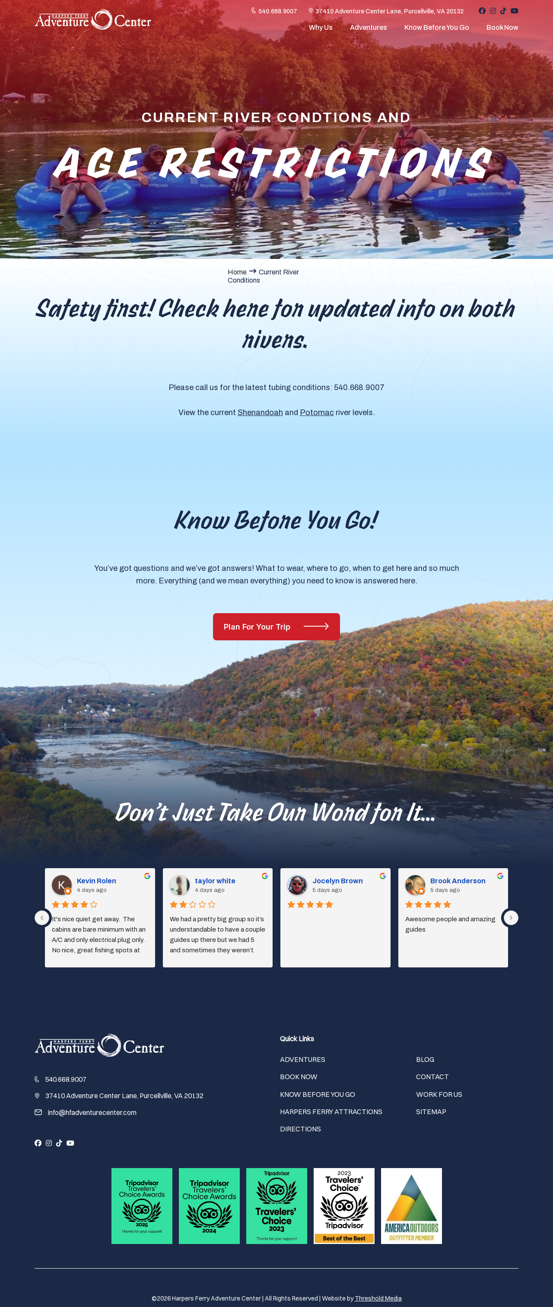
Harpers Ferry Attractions (331, 1111)
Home (237, 272)
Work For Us (439, 1094)
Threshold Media (378, 1298)
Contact (432, 1076)
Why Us (321, 29)
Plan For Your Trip (258, 626)
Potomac (317, 412)
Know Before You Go (436, 29)
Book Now (502, 29)
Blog (425, 1059)
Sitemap (431, 1111)
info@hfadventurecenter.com (92, 1112)
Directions (300, 1128)
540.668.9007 (277, 13)
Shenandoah (260, 412)
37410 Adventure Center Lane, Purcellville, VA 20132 (389, 13)
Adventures (368, 29)
